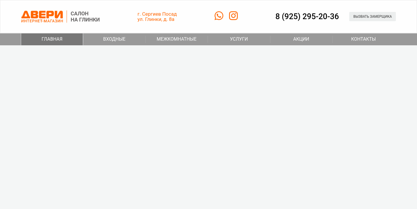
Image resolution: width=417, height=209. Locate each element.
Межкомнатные (170, 39)
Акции (289, 39)
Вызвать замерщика (372, 17)
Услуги (228, 39)
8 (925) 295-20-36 (307, 16)
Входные (104, 39)
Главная (52, 39)
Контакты (354, 39)
